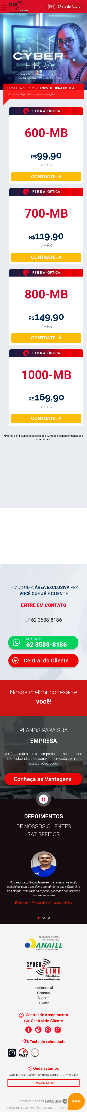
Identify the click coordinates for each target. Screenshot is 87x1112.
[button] (38, 918)
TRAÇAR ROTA (43, 1083)
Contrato (43, 993)
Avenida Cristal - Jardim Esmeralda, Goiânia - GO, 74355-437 (43, 1074)
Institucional (43, 988)
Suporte (43, 998)
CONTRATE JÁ (46, 176)
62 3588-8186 (43, 620)
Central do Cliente (43, 1021)
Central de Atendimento (43, 1015)
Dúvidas (43, 1003)
